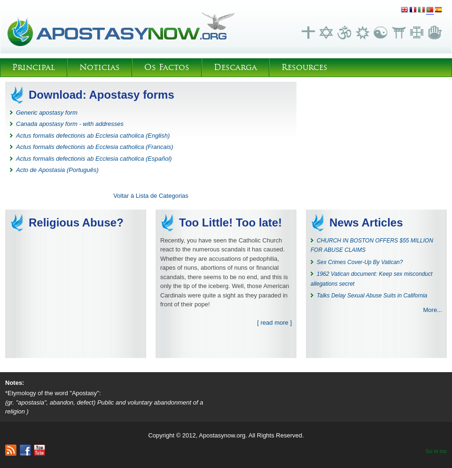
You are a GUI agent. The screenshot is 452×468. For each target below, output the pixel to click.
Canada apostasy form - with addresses (70, 123)
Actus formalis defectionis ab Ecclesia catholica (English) (93, 135)
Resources (304, 67)
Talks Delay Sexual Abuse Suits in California (372, 295)
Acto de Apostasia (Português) (57, 169)
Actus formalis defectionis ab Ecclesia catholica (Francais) (94, 146)
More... (432, 309)
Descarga (235, 67)
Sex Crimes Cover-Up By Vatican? (360, 262)
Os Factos (166, 67)
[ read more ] (274, 322)
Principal (33, 67)
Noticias (99, 67)
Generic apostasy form (47, 112)
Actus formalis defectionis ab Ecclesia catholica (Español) (94, 158)
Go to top (436, 451)
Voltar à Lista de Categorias (150, 195)
